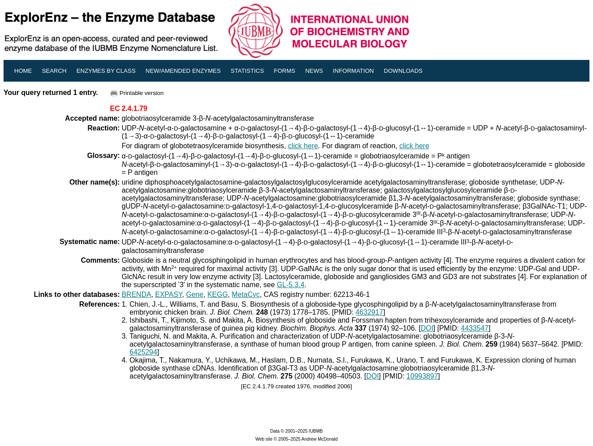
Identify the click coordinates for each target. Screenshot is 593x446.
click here (303, 146)
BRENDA (136, 294)
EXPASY (168, 294)
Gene (194, 294)
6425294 (143, 352)
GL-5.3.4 (290, 284)
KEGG (217, 294)
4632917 (369, 312)
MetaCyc (246, 294)
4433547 (474, 328)
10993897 (422, 376)
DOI (426, 328)
